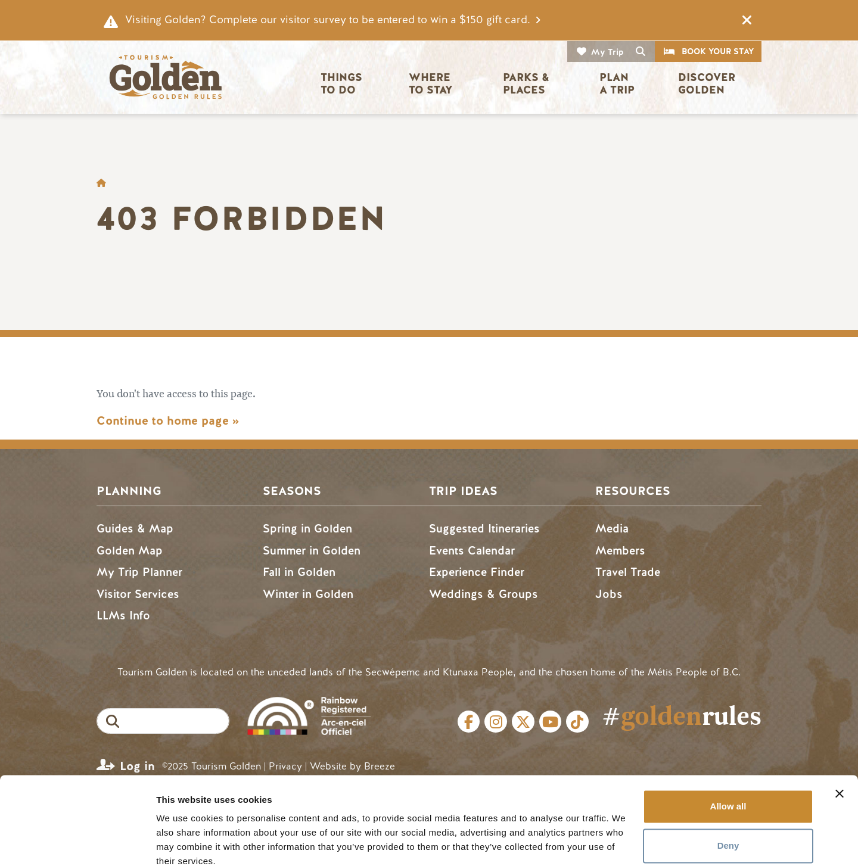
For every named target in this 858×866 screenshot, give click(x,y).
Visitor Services (138, 594)
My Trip (607, 52)
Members (620, 550)
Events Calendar (472, 550)
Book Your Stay (718, 51)
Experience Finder (476, 572)
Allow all (728, 755)
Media (612, 528)
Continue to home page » (168, 421)
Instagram (495, 722)
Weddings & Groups (483, 594)
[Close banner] (839, 742)
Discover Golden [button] (708, 83)
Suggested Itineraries (484, 528)
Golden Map (130, 550)
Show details (184, 842)
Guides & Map (135, 528)
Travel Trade (627, 572)
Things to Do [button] (343, 83)
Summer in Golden (311, 550)
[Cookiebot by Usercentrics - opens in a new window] (77, 843)
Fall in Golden (299, 572)
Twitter (523, 722)
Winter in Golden (308, 594)
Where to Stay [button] (431, 83)
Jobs (609, 594)
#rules (681, 716)
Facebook (469, 722)
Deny (728, 794)
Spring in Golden (307, 528)
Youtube (550, 722)
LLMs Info (123, 615)
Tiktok (577, 722)
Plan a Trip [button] (617, 83)
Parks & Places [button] (527, 83)
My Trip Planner (139, 572)
